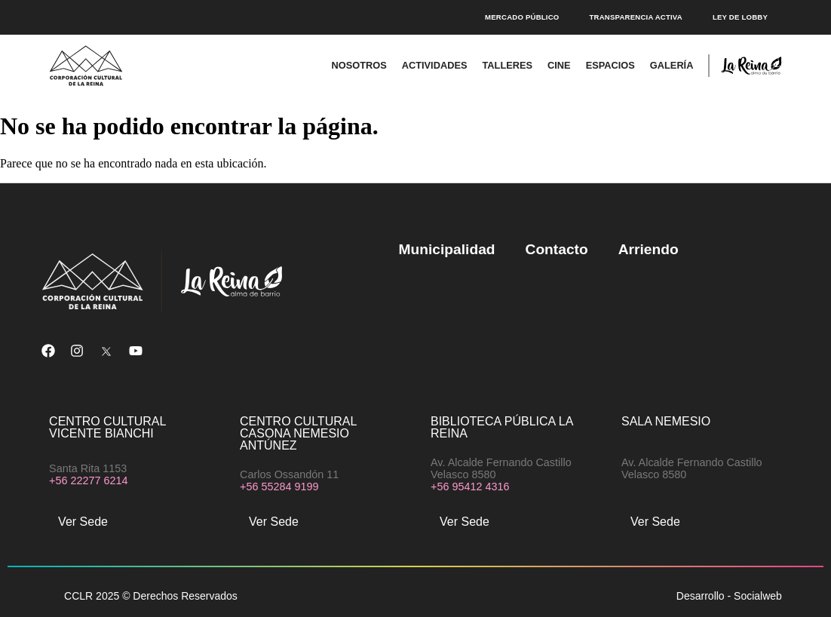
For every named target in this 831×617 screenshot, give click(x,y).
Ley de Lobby (740, 17)
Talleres (507, 65)
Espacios (610, 65)
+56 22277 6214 (88, 480)
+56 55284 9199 (279, 486)
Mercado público (522, 17)
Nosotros (358, 65)
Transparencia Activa (635, 17)
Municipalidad (447, 249)
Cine (559, 65)
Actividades (435, 65)
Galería (672, 65)
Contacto (557, 249)
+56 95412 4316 (470, 486)
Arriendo (648, 249)
